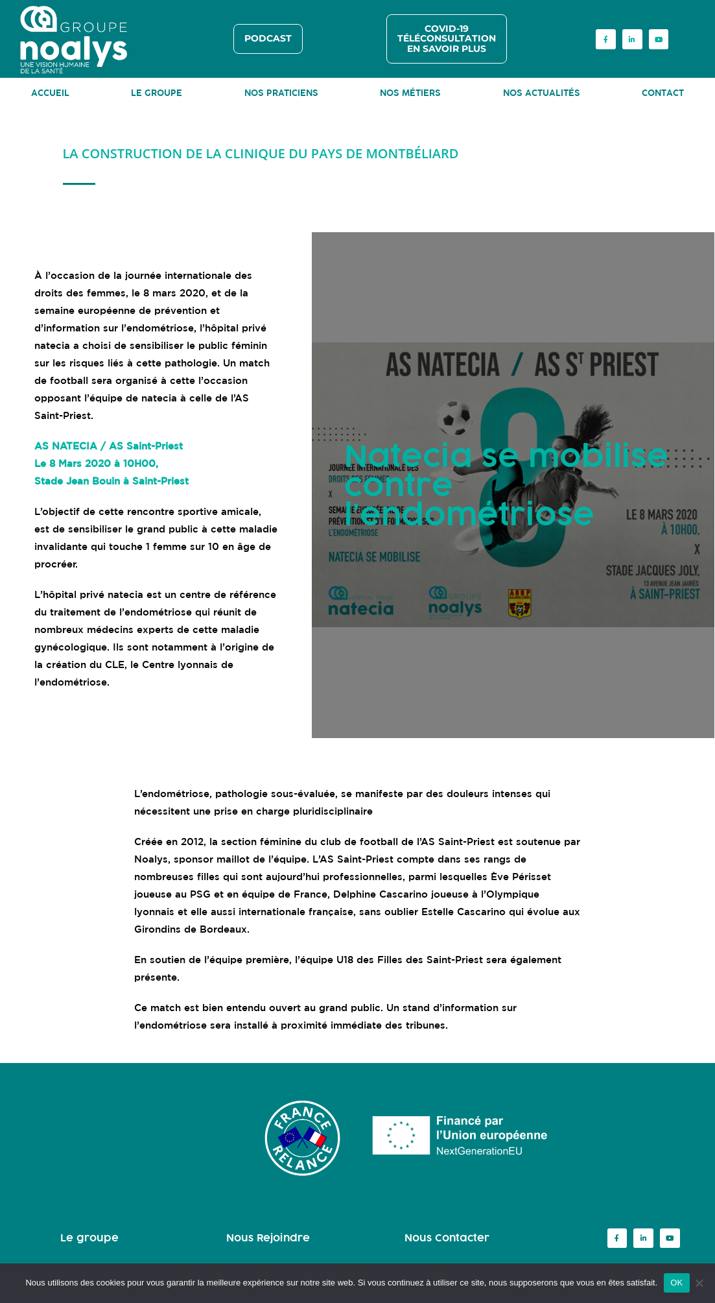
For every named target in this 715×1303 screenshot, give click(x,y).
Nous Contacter (446, 1237)
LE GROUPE (156, 93)
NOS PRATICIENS (281, 93)
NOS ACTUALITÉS (541, 93)
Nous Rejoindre (268, 1237)
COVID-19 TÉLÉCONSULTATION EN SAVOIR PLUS (446, 38)
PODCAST (268, 38)
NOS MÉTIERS (410, 93)
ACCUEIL (50, 93)
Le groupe (89, 1237)
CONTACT (663, 93)
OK (676, 1282)
